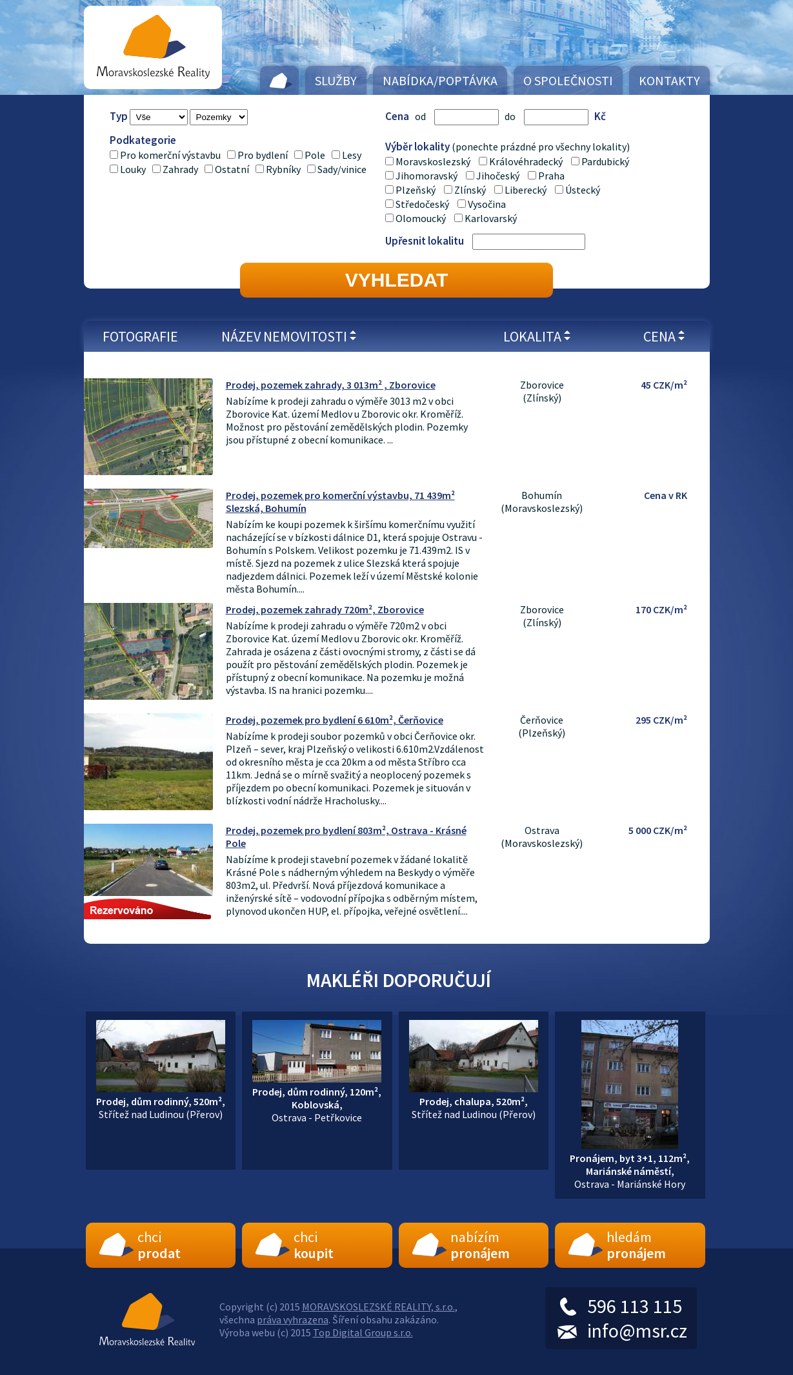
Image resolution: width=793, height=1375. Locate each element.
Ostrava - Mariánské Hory (630, 1164)
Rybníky (283, 169)
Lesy (351, 154)
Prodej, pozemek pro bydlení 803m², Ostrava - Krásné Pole (346, 837)
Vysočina (487, 204)
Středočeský (422, 204)
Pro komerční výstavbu (170, 154)
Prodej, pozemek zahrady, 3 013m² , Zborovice (331, 384)
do (510, 116)
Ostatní (232, 169)
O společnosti (568, 80)
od (420, 116)
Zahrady (180, 169)
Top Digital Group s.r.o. (363, 1332)
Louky (133, 169)
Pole (315, 154)
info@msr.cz (637, 1330)
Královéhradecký (526, 161)
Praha (551, 175)
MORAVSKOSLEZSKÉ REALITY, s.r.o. (378, 1306)
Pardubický (605, 161)
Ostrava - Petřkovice (316, 1098)
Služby (336, 80)
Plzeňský (416, 189)
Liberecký (526, 189)
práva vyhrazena (292, 1319)
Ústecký (582, 189)
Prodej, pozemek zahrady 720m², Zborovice (325, 609)
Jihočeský (497, 175)
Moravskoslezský (433, 161)
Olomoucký (421, 218)
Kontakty (669, 80)
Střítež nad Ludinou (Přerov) (160, 1101)
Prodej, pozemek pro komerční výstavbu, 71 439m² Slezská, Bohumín (340, 501)
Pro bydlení (262, 154)
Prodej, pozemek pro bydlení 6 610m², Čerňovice (334, 719)
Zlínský (470, 189)
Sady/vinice (341, 169)
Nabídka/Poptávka (440, 80)
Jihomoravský (426, 175)
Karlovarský (491, 218)
